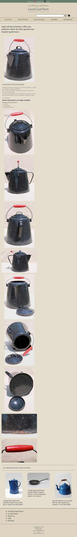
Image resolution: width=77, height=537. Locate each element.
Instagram (38, 1)
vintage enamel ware (8, 107)
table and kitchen (23, 19)
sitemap (11, 520)
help (9, 518)
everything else (67, 19)
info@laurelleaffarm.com (38, 533)
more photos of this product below (13, 84)
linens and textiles (39, 19)
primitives (5, 104)
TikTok (48, 1)
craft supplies (6, 105)
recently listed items (15, 511)
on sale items (13, 513)
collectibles (54, 19)
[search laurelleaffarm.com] (66, 15)
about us (11, 516)
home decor (8, 19)
